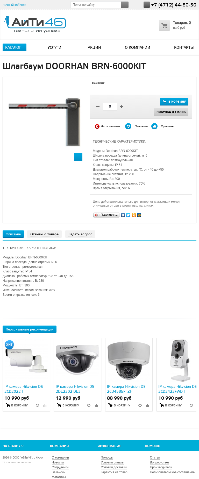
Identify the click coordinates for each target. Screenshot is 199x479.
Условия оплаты (112, 462)
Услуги (57, 47)
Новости (58, 462)
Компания (59, 446)
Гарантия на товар (114, 472)
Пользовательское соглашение (172, 472)
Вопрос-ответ (159, 462)
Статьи (155, 457)
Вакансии (59, 472)
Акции (94, 48)
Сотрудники (60, 467)
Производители (161, 467)
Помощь (152, 446)
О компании (137, 48)
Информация (109, 446)
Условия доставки (114, 467)
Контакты (184, 48)
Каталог (15, 47)
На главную (13, 446)
